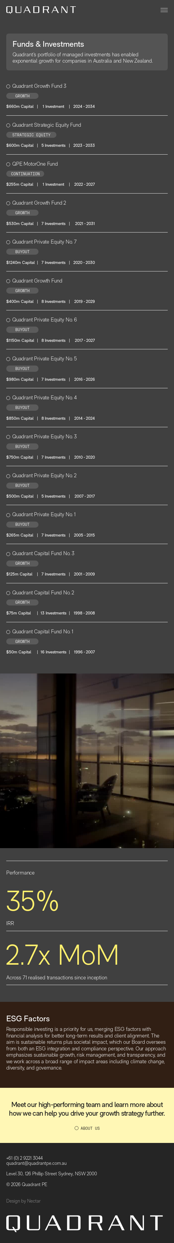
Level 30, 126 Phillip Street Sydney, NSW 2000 (51, 1173)
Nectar (34, 1201)
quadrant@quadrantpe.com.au (36, 1163)
